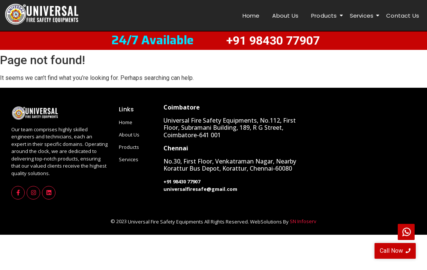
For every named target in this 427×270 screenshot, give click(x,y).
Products (325, 16)
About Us (285, 16)
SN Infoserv (303, 221)
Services (363, 16)
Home (251, 16)
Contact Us (402, 16)
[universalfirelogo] (41, 14)
